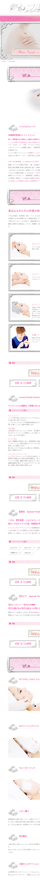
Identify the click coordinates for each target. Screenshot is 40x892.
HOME (3, 61)
